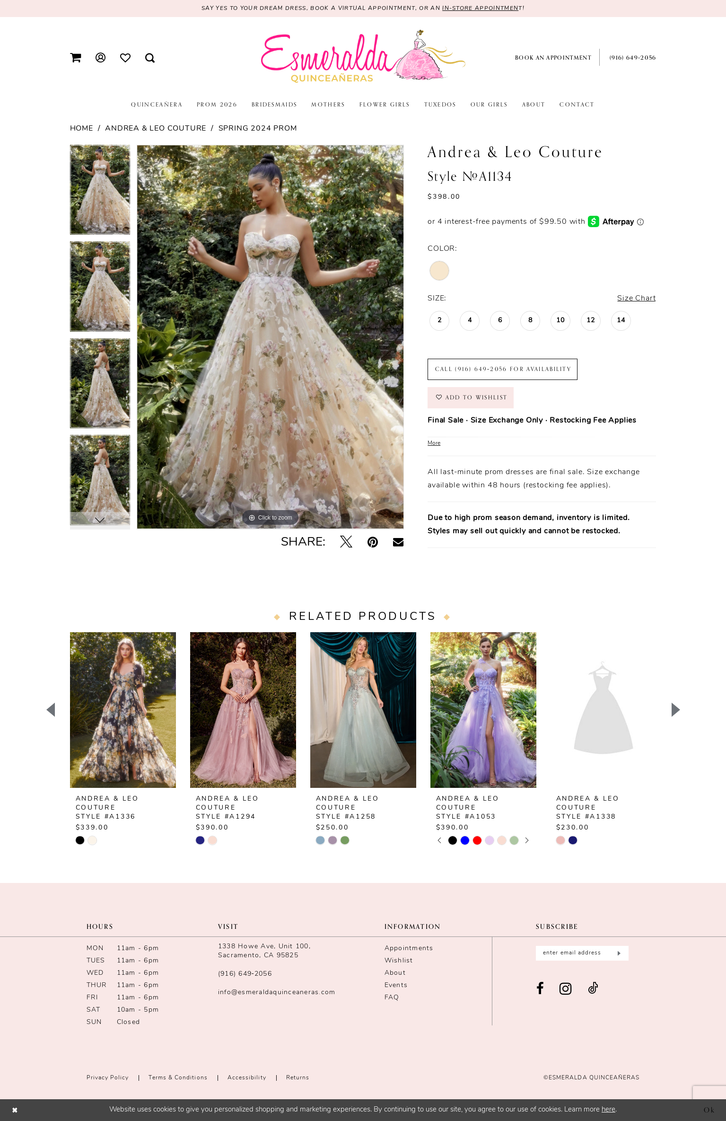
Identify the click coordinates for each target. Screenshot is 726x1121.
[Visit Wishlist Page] (125, 57)
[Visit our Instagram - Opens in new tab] (566, 989)
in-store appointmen (480, 8)
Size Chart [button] (636, 298)
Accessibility (246, 1078)
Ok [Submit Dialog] (710, 1109)
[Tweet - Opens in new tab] (346, 543)
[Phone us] (631, 57)
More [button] (434, 443)
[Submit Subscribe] (618, 953)
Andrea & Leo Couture (155, 128)
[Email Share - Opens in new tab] (398, 542)
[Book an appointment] (551, 57)
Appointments (409, 948)
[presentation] (123, 710)
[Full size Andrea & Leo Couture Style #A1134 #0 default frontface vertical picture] (270, 337)
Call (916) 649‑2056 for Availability (503, 369)
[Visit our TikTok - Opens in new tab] (593, 989)
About (395, 973)
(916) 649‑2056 (245, 974)
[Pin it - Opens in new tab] (372, 543)
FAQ (392, 997)
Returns (298, 1078)
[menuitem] (75, 57)
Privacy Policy (108, 1078)
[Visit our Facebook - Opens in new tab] (540, 989)
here (608, 1109)
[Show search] (150, 57)
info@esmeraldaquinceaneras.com (277, 992)
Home (81, 128)
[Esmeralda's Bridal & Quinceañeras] (363, 57)
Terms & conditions (178, 1078)
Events (396, 985)
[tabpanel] (100, 193)
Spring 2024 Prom (258, 128)
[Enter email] (582, 953)
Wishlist (399, 960)
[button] (75, 57)
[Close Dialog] (15, 1110)
